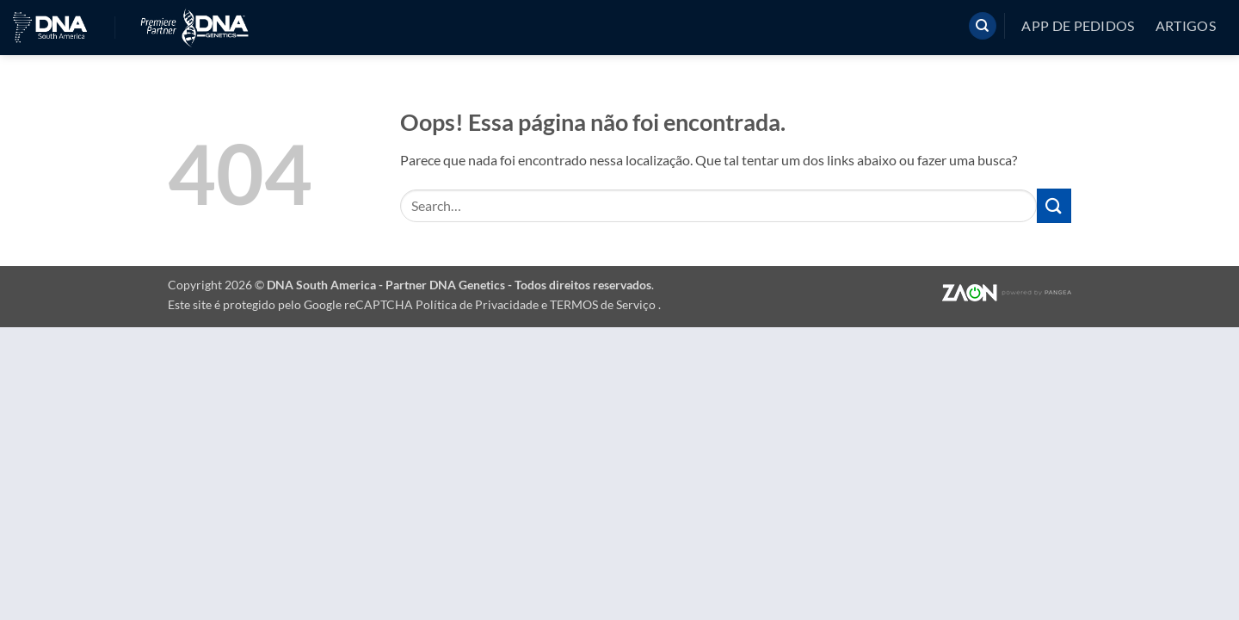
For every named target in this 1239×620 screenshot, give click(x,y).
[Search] (982, 26)
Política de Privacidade (478, 304)
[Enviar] (1054, 205)
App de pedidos (1077, 26)
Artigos (1186, 26)
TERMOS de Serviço (604, 304)
